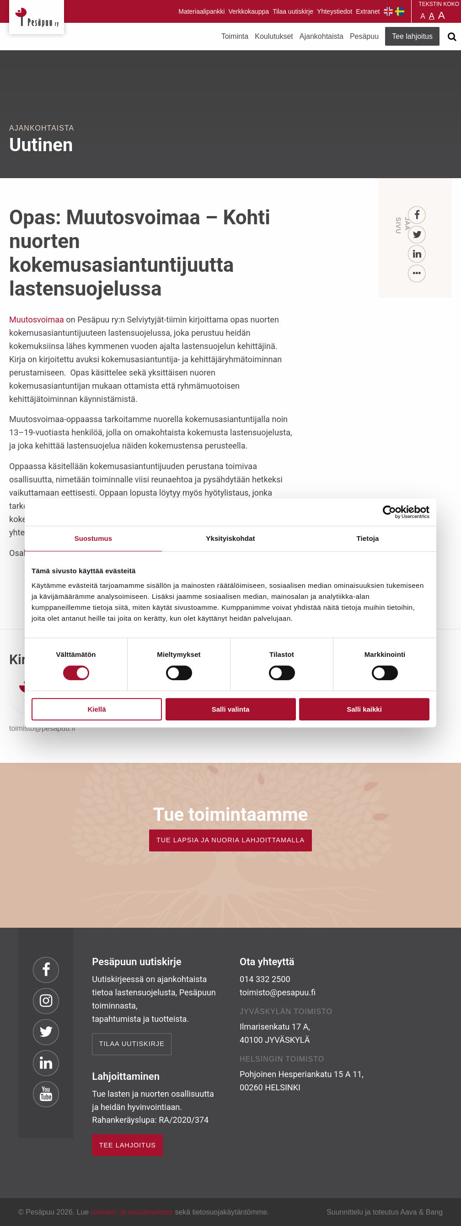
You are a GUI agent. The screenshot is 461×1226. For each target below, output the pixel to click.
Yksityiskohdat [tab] (230, 538)
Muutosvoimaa (37, 319)
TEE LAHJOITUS (127, 1145)
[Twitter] (417, 235)
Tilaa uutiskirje (293, 11)
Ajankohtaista (321, 36)
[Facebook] (417, 215)
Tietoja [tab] (368, 538)
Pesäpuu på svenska (399, 11)
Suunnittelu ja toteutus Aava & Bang (385, 1212)
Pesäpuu (36, 17)
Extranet (368, 11)
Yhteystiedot (334, 11)
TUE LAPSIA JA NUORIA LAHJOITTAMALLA (230, 840)
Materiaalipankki (201, 11)
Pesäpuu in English (388, 11)
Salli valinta (231, 709)
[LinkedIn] (417, 254)
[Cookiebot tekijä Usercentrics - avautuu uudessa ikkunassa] (389, 512)
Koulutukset (274, 36)
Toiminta (235, 36)
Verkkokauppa (248, 11)
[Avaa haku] (451, 36)
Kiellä (96, 709)
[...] (417, 274)
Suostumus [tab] (94, 538)
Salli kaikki (364, 709)
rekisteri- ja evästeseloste (132, 1212)
